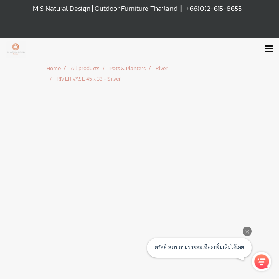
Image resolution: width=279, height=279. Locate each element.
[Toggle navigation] (268, 49)
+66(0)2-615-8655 (214, 8)
